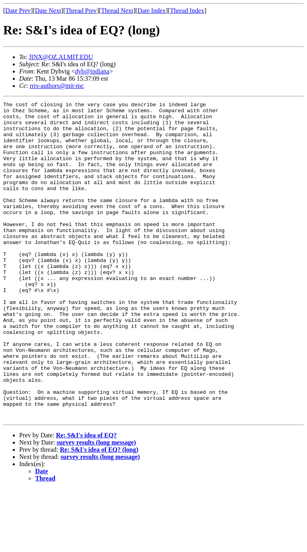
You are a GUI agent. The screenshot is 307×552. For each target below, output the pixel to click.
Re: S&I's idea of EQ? (86, 498)
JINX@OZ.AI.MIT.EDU (61, 57)
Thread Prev (81, 10)
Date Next (48, 10)
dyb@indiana (92, 71)
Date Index (152, 10)
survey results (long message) (96, 505)
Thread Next (117, 10)
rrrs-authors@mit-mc (57, 85)
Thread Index (187, 10)
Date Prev (18, 10)
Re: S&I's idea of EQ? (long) (99, 513)
